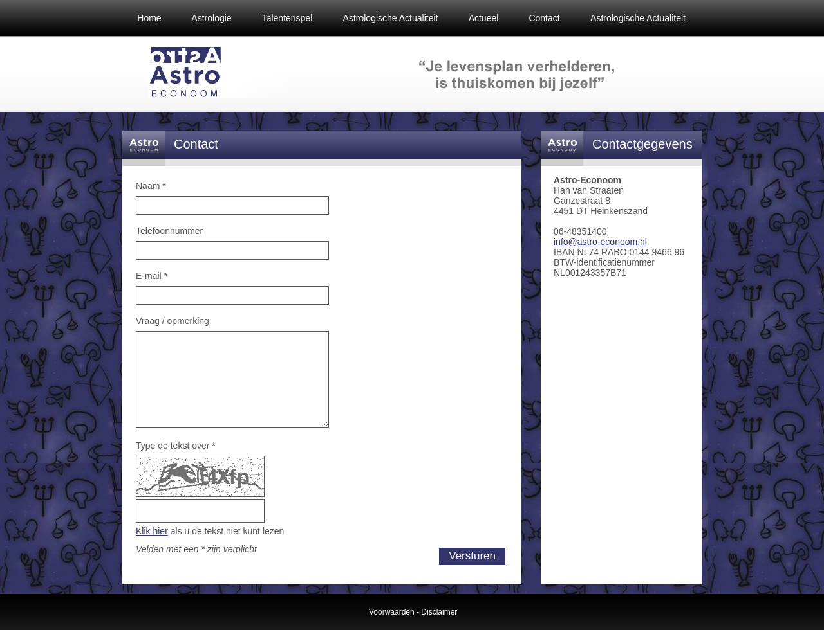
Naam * (151, 186)
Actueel (484, 18)
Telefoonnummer (169, 231)
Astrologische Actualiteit (390, 18)
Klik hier (152, 531)
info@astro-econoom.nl (600, 242)
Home (149, 18)
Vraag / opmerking (172, 321)
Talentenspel (287, 18)
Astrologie (211, 18)
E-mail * (151, 276)
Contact (544, 18)
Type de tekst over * (176, 445)
